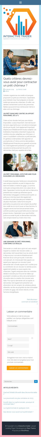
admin (7, 91)
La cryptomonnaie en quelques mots (16, 408)
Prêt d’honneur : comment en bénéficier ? (29, 302)
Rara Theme (31, 428)
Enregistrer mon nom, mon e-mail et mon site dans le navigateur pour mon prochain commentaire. (20, 360)
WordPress (25, 430)
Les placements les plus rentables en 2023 (18, 398)
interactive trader (17, 36)
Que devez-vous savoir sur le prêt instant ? (18, 412)
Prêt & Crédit (22, 89)
